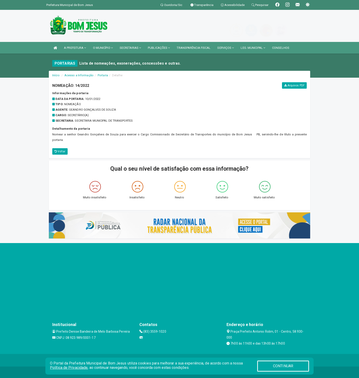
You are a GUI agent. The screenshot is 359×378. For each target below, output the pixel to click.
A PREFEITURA (75, 47)
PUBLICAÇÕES (159, 47)
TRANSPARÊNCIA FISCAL (193, 47)
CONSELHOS (280, 47)
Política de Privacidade (69, 367)
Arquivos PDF (294, 85)
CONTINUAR (283, 366)
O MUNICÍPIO (103, 47)
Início (56, 75)
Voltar (60, 151)
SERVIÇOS (225, 47)
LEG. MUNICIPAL (253, 47)
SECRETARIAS (130, 47)
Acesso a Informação (79, 75)
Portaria (103, 75)
